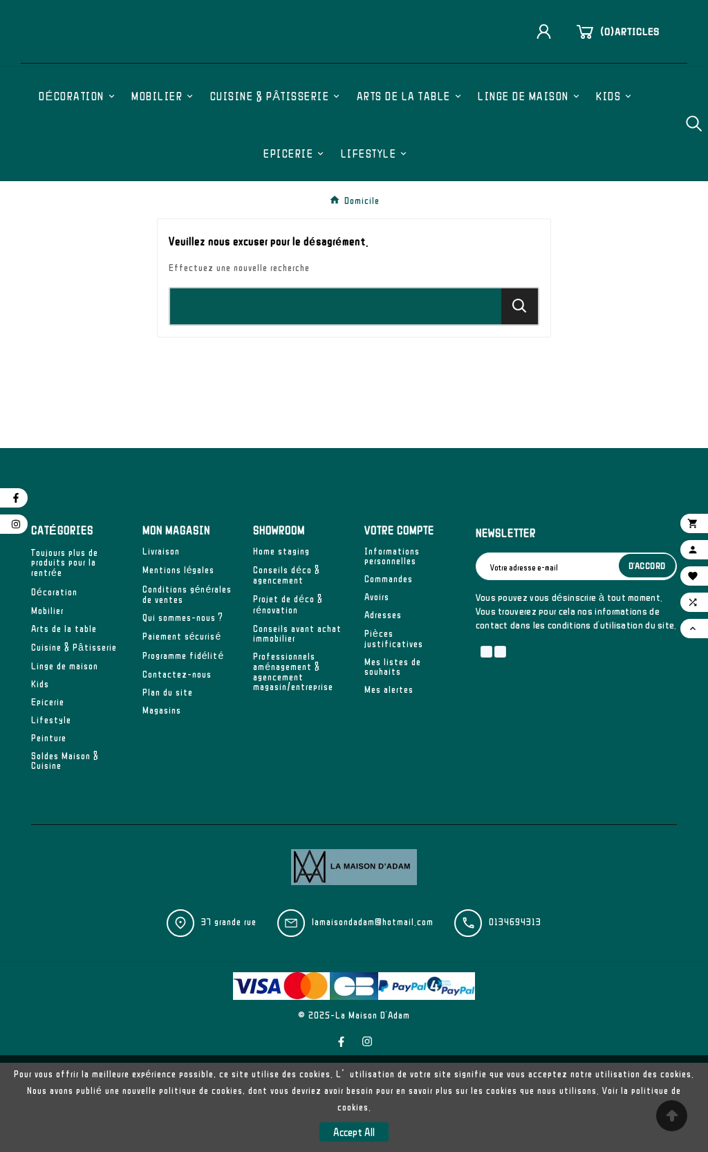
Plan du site (167, 781)
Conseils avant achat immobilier (297, 722)
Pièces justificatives (393, 728)
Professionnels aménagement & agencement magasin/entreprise (293, 761)
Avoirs (376, 686)
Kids (40, 773)
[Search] (519, 395)
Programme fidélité (183, 745)
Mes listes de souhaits (392, 755)
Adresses (383, 704)
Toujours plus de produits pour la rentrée (64, 652)
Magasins (161, 799)
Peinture (48, 827)
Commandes (388, 668)
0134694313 (515, 1011)
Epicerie (47, 791)
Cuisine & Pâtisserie (74, 736)
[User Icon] (548, 77)
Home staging (281, 640)
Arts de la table (64, 718)
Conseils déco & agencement (286, 664)
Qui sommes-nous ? (182, 707)
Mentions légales (178, 659)
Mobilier (47, 700)
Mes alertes (388, 778)
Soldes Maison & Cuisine (65, 850)
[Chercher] (335, 396)
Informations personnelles (392, 645)
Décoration (54, 681)
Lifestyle (51, 809)
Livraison (161, 640)
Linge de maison (64, 755)
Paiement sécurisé (182, 725)
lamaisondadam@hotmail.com (373, 1011)
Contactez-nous (177, 763)
